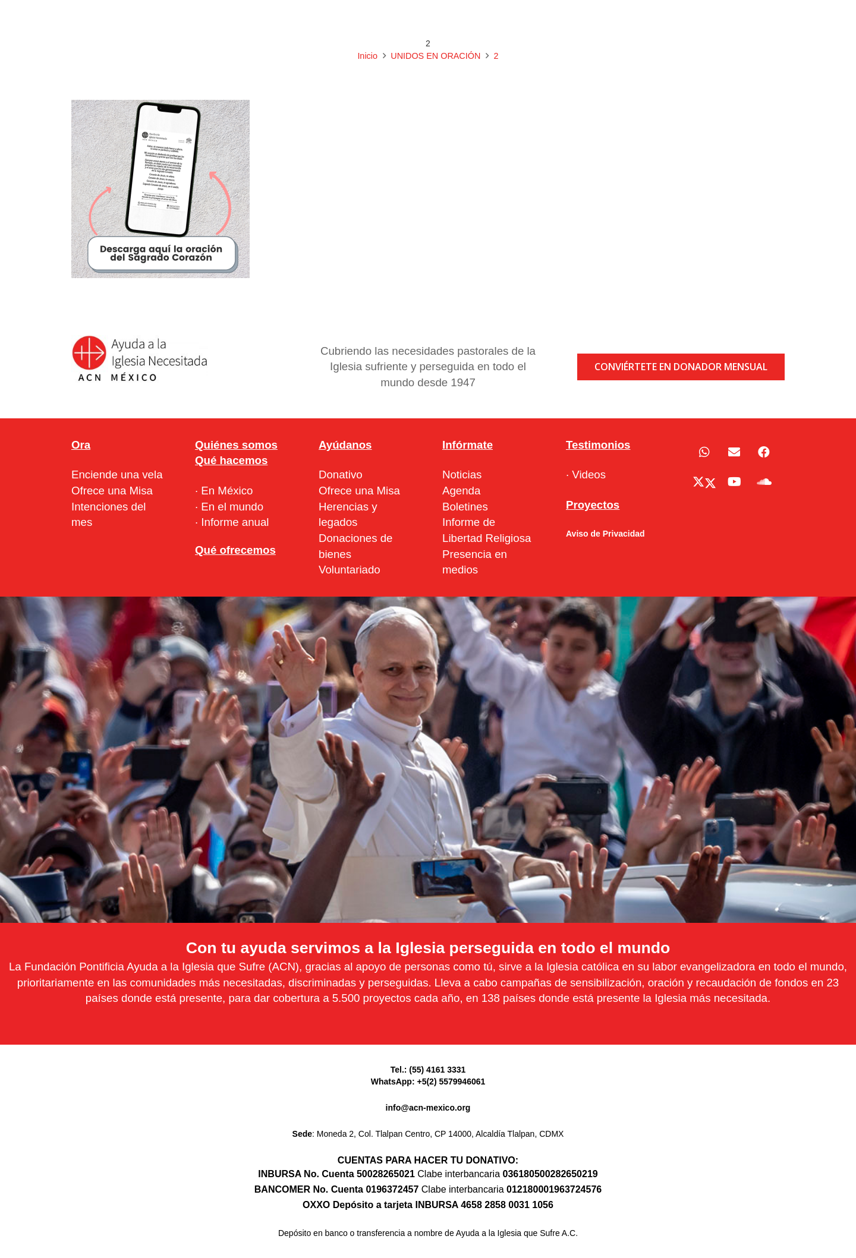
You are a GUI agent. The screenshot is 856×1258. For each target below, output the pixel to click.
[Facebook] (764, 452)
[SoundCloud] (764, 482)
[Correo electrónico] (734, 452)
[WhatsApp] (704, 452)
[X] (704, 482)
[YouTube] (734, 482)
